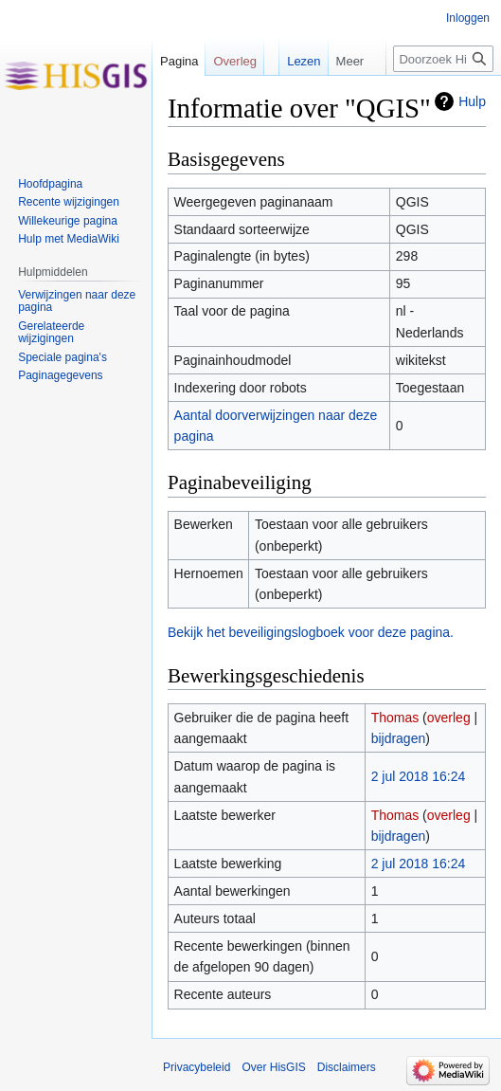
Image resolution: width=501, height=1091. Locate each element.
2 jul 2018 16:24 (418, 776)
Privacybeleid (196, 1067)
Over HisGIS (273, 1067)
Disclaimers (346, 1067)
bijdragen (398, 738)
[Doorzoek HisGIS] (443, 58)
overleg (449, 717)
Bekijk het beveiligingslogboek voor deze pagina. (311, 632)
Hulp (472, 101)
